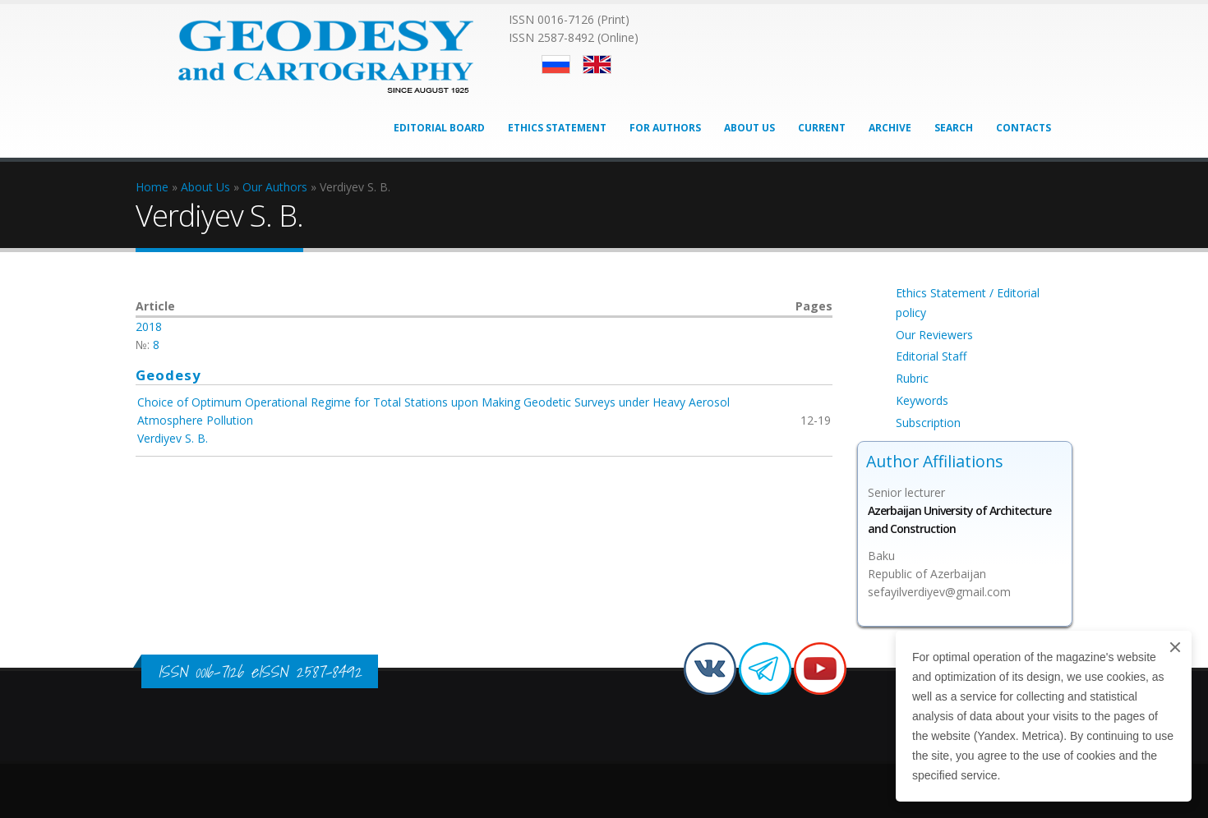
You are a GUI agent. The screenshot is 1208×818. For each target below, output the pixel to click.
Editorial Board (439, 128)
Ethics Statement (557, 128)
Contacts (1023, 128)
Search (953, 128)
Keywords (922, 400)
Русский (556, 64)
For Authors (665, 128)
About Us (749, 128)
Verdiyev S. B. (172, 438)
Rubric (912, 378)
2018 (149, 326)
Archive (890, 128)
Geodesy (168, 374)
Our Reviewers (934, 334)
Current (822, 128)
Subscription (928, 422)
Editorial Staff (931, 356)
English (597, 64)
